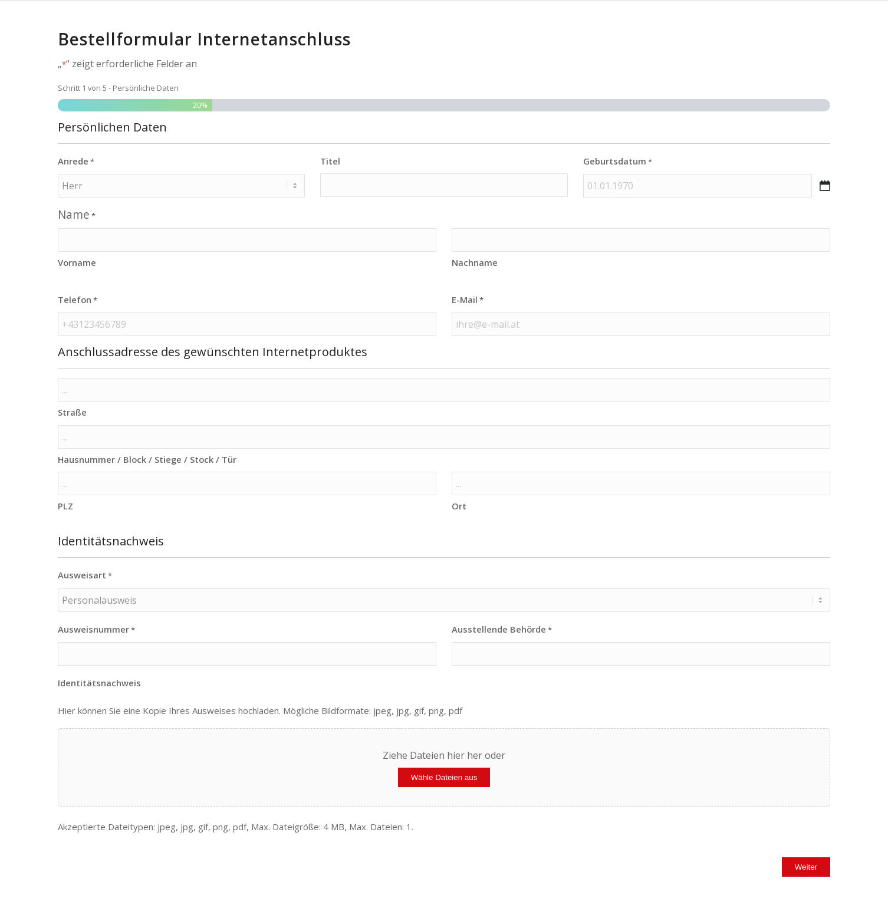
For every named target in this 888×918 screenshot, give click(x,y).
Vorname (77, 262)
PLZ (65, 506)
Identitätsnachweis (99, 683)
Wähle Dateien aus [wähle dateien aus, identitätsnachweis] (444, 777)
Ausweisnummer (96, 629)
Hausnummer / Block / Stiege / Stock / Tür (147, 459)
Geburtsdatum (617, 161)
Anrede (76, 161)
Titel (330, 161)
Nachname (475, 262)
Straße (72, 412)
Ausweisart (85, 575)
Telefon (77, 300)
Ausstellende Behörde (502, 629)
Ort (459, 506)
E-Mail (468, 300)
